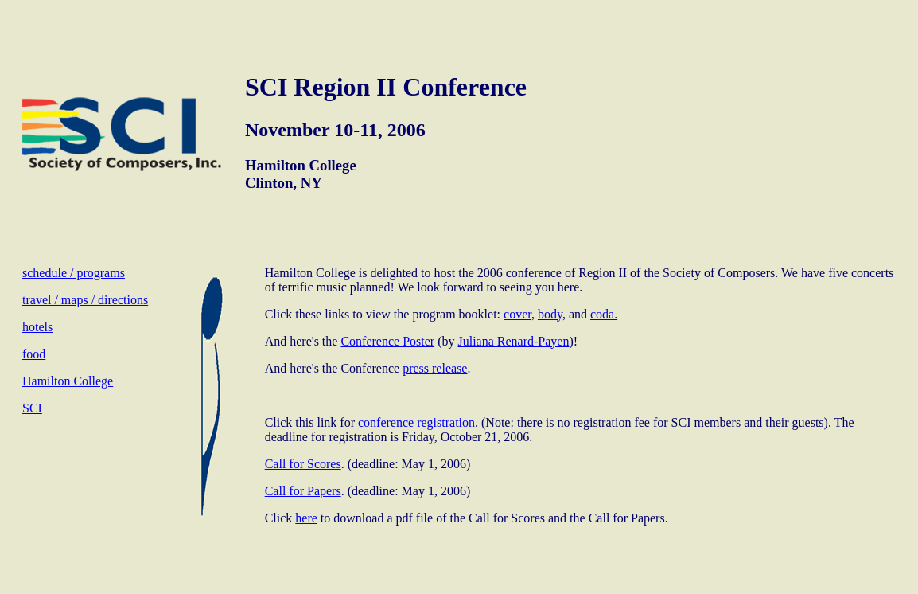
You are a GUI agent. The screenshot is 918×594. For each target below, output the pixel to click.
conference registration (416, 422)
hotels (37, 327)
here (306, 518)
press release (435, 368)
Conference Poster (387, 341)
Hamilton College (67, 381)
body (550, 314)
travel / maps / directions (85, 300)
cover (517, 314)
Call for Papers (303, 491)
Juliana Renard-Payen (513, 341)
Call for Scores (303, 464)
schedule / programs (73, 272)
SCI (32, 408)
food (33, 354)
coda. (603, 314)
